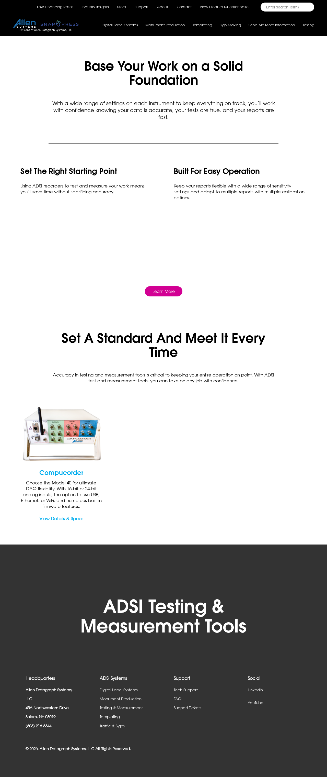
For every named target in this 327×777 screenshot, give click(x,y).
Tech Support (186, 689)
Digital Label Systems (119, 689)
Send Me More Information (272, 25)
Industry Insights (95, 7)
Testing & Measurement (121, 707)
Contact (184, 7)
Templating (110, 716)
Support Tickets (187, 707)
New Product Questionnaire (224, 7)
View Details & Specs (61, 518)
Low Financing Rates (55, 7)
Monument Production (121, 698)
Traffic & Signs (112, 726)
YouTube (255, 702)
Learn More (164, 291)
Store (121, 7)
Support (141, 7)
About (162, 7)
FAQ (177, 698)
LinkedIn (255, 689)
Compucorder (61, 472)
